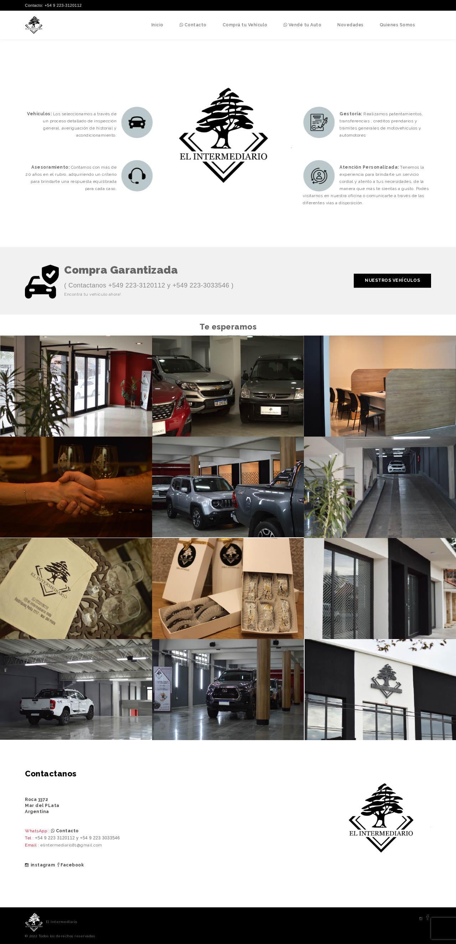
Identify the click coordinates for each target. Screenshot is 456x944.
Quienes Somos (397, 24)
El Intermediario (61, 922)
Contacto (193, 24)
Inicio (157, 24)
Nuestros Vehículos (392, 280)
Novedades (350, 24)
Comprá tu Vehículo (245, 24)
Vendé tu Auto (303, 24)
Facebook (70, 865)
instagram (40, 865)
